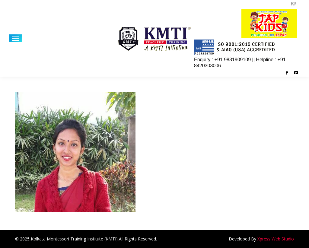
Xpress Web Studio (275, 239)
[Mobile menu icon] (15, 38)
